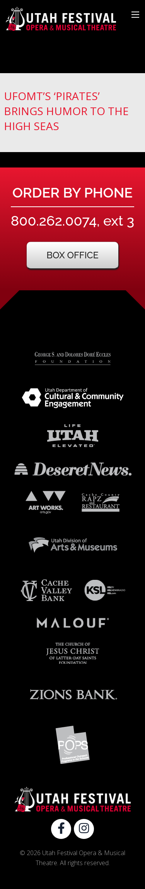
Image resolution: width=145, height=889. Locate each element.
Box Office (72, 255)
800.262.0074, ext (72, 221)
